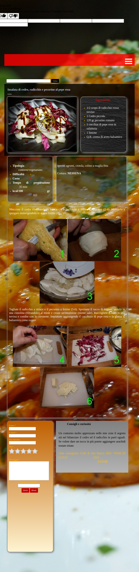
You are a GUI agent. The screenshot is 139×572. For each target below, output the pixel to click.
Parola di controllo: (28, 482)
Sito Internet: (14, 439)
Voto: (11, 446)
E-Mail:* (13, 432)
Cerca (55, 81)
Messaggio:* (14, 460)
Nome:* (12, 425)
